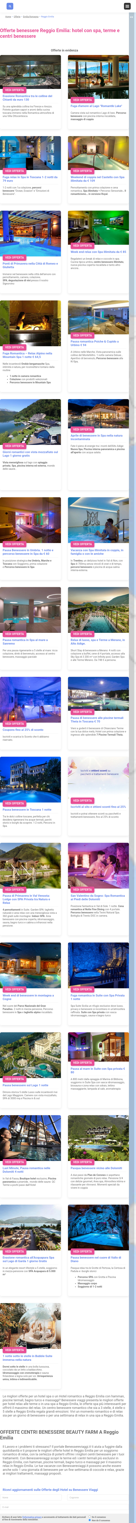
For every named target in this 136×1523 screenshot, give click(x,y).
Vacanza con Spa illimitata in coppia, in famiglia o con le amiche (97, 551)
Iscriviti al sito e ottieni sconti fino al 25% (98, 807)
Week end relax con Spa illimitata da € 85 (98, 252)
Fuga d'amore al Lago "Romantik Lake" (96, 106)
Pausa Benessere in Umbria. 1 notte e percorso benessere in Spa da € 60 (28, 551)
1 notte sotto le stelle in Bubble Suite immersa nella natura (27, 1357)
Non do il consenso (101, 1520)
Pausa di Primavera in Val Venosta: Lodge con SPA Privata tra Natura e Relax (26, 899)
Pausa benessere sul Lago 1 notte (25, 1085)
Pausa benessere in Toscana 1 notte (27, 809)
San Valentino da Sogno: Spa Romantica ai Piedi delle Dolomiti (98, 897)
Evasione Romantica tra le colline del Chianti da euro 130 (27, 97)
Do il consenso (99, 1517)
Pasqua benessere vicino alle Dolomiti (96, 1168)
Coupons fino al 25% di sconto (23, 730)
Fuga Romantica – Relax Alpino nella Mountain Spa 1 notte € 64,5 (27, 355)
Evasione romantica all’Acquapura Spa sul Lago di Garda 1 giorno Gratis (28, 1259)
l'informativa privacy (32, 1517)
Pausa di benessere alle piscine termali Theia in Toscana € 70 (97, 719)
